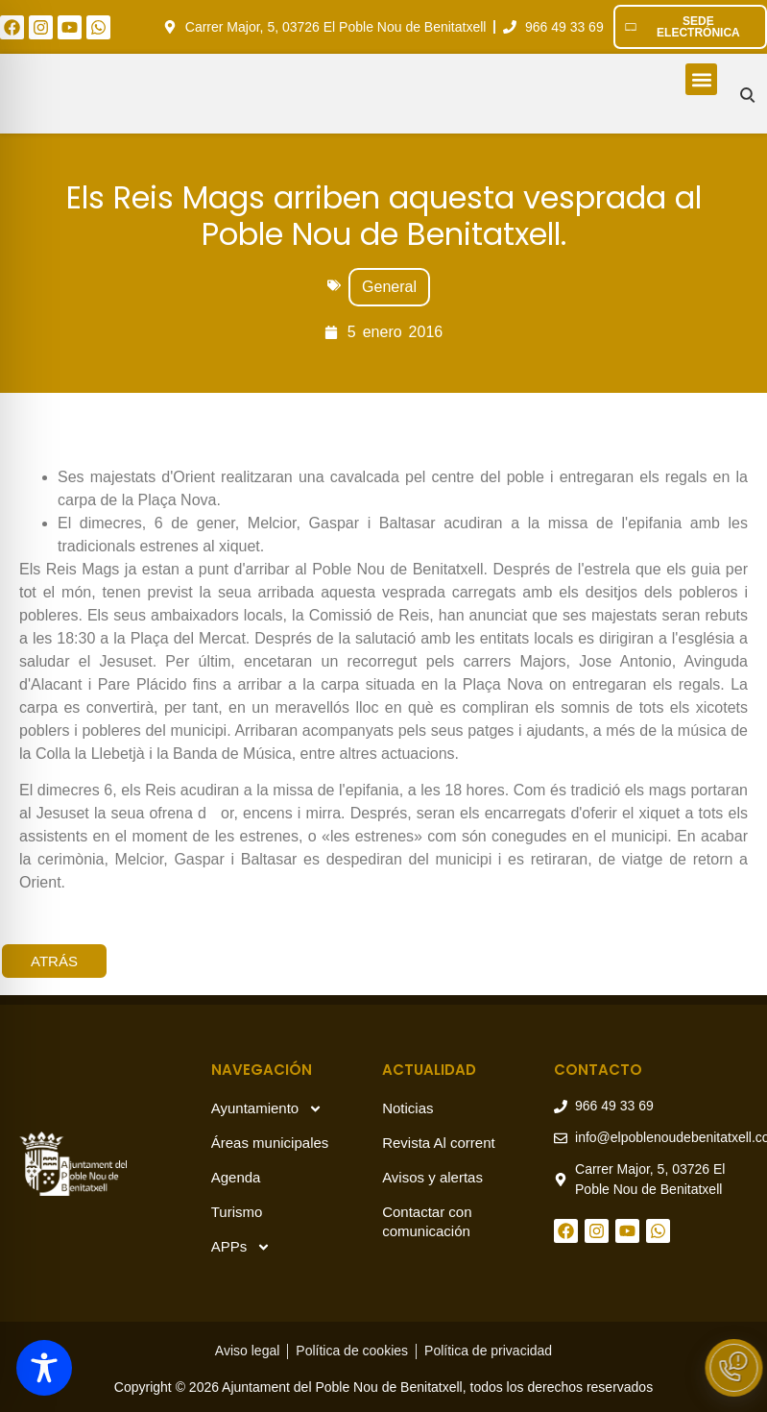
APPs (241, 1247)
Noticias (407, 1108)
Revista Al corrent (438, 1142)
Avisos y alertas (432, 1177)
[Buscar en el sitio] (747, 95)
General (389, 287)
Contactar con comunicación (426, 1221)
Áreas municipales (270, 1142)
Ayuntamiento (267, 1109)
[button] (701, 79)
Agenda (236, 1177)
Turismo (237, 1212)
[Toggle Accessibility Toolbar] (44, 1368)
